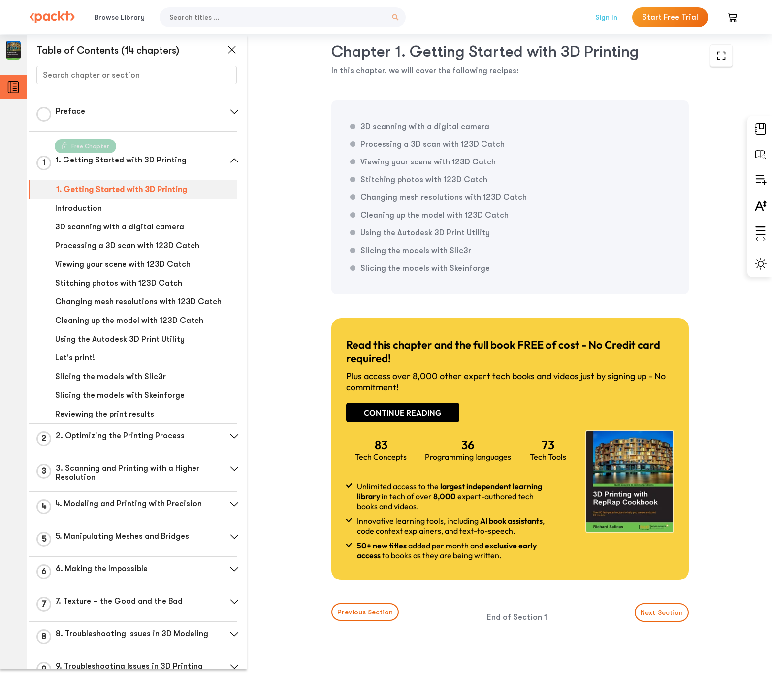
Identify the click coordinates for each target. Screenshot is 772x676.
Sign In (606, 17)
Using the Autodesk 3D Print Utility (120, 339)
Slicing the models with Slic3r (110, 376)
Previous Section (337, 602)
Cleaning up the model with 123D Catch (129, 320)
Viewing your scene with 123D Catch (123, 264)
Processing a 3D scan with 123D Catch (127, 245)
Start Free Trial (670, 17)
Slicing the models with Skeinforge (120, 395)
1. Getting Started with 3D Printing (121, 189)
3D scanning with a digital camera (119, 227)
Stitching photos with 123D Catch (118, 283)
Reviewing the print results (104, 414)
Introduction (78, 208)
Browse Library (120, 17)
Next (658, 602)
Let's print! (75, 358)
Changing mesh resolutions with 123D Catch (138, 301)
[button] (234, 112)
